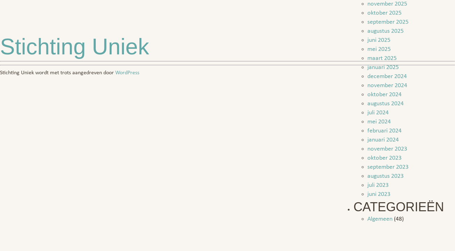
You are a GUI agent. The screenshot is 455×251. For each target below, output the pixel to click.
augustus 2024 (385, 103)
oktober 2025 (384, 13)
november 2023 (387, 149)
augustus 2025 (385, 31)
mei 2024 (379, 122)
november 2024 (387, 85)
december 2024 (387, 76)
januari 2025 (383, 67)
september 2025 (388, 22)
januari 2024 (383, 140)
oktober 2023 (384, 158)
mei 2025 (379, 49)
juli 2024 (378, 112)
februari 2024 (384, 131)
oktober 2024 (384, 94)
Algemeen (379, 219)
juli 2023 (378, 185)
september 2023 (388, 167)
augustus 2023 (385, 176)
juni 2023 (378, 194)
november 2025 (387, 4)
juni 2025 (378, 40)
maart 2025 (382, 58)
